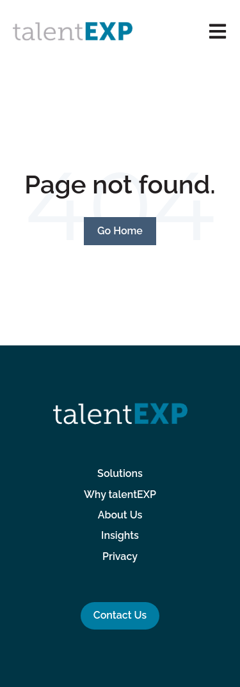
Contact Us (120, 615)
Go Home (120, 231)
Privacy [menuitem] (120, 556)
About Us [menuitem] (120, 515)
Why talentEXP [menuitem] (120, 494)
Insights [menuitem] (120, 535)
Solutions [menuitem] (120, 473)
